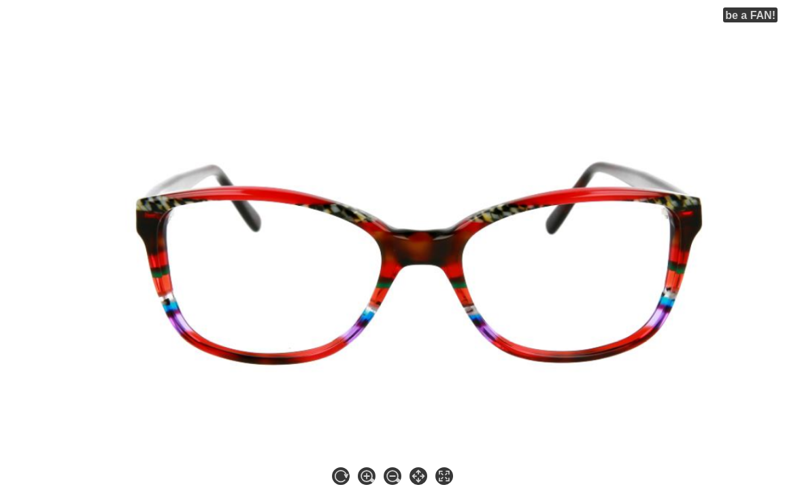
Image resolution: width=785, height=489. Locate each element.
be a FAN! (750, 15)
